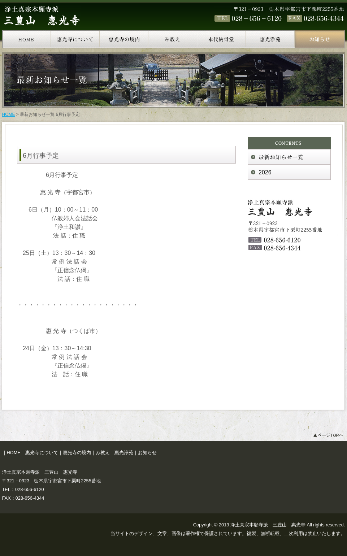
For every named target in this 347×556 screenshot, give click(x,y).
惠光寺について (41, 452)
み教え (103, 452)
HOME (8, 114)
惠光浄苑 (123, 452)
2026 (265, 172)
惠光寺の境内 (77, 452)
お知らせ (147, 452)
